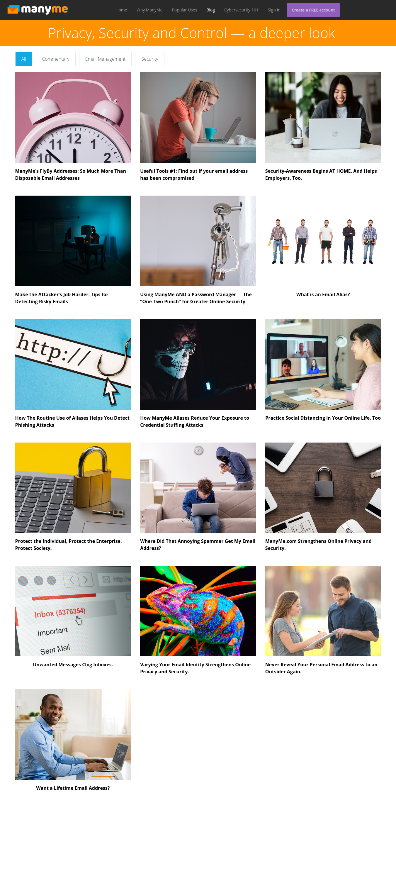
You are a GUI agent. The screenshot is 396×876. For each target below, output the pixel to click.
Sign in (274, 10)
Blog (210, 10)
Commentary (55, 59)
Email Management (105, 59)
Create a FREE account (313, 10)
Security (149, 59)
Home (121, 10)
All (23, 59)
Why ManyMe (150, 10)
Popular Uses (184, 10)
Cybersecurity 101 (241, 10)
